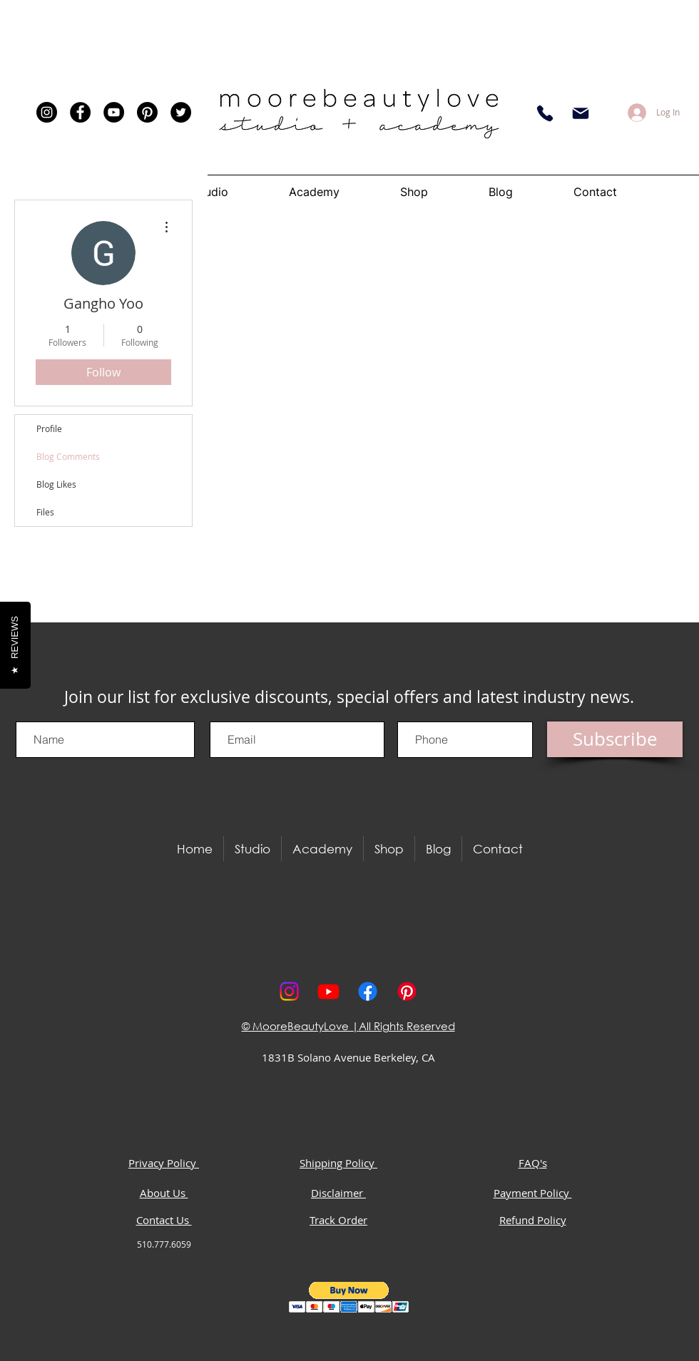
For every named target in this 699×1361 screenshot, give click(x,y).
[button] (349, 1297)
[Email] (580, 113)
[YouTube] (113, 112)
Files (45, 512)
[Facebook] (80, 112)
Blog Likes (56, 484)
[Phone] (545, 113)
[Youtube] (328, 991)
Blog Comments (68, 456)
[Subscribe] (615, 739)
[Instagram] (46, 112)
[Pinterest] (147, 112)
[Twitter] (180, 112)
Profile (49, 428)
